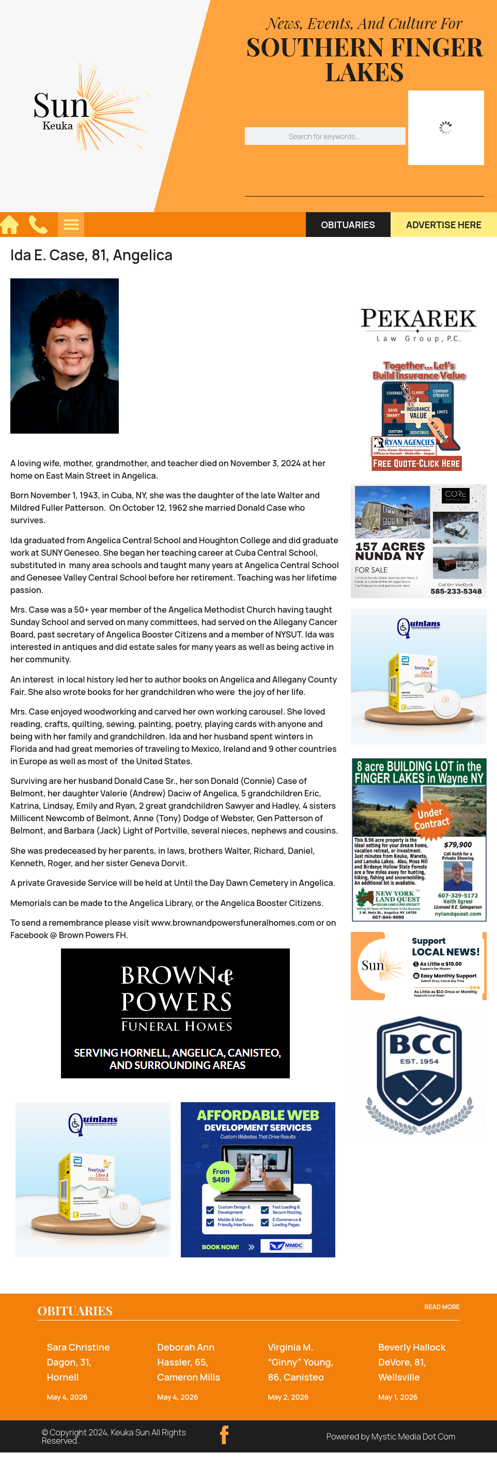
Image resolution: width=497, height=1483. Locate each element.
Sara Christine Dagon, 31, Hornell (78, 1362)
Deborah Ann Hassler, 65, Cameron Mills (189, 1362)
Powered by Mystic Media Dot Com (391, 1436)
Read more (442, 1306)
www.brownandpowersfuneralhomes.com (232, 922)
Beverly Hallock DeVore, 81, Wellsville (411, 1362)
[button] (71, 224)
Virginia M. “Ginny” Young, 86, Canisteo (300, 1362)
